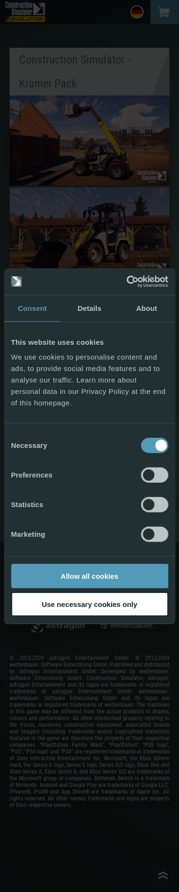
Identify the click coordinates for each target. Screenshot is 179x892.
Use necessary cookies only (89, 604)
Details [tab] (90, 308)
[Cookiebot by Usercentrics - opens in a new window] (127, 282)
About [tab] (146, 308)
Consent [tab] (32, 308)
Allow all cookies (89, 576)
